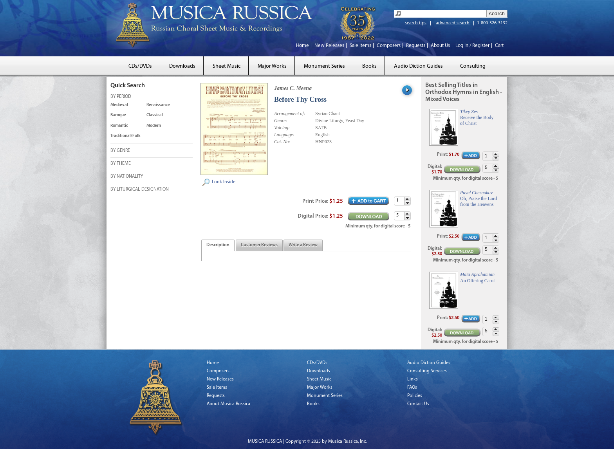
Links (412, 379)
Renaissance (158, 105)
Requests (415, 45)
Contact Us (418, 404)
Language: (284, 134)
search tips (415, 23)
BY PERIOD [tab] (120, 97)
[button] (407, 199)
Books (369, 66)
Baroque (118, 115)
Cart (499, 45)
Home (302, 45)
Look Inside (223, 182)
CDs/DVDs (140, 66)
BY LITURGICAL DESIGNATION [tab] (139, 190)
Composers (389, 45)
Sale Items (360, 45)
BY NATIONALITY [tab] (126, 177)
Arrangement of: (289, 113)
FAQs (412, 387)
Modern (153, 126)
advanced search (453, 23)
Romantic (119, 126)
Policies (414, 395)
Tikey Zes (469, 111)
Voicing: (282, 127)
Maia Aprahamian (477, 274)
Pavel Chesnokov (476, 192)
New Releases (329, 45)
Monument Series (324, 66)
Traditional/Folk (125, 136)
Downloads (182, 66)
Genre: (280, 120)
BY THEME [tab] (120, 164)
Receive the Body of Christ (476, 120)
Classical (154, 115)
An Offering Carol (477, 280)
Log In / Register (472, 45)
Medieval (119, 105)
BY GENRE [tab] (120, 151)
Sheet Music (226, 66)
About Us (440, 45)
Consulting (473, 66)
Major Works (272, 66)
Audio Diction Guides (418, 66)
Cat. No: (282, 141)
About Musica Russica (228, 404)
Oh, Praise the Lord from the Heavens (478, 201)
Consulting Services (427, 371)
